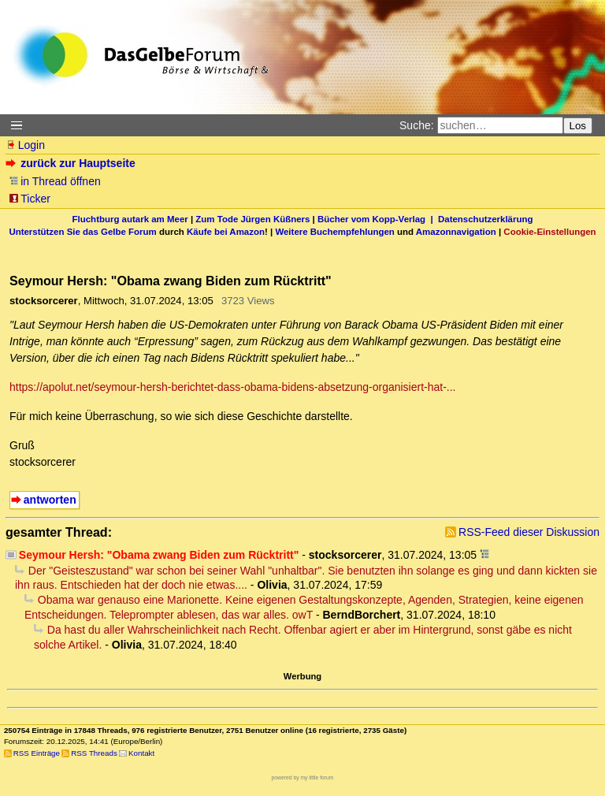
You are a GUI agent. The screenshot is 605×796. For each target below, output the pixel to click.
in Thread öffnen (55, 181)
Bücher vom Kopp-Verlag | (377, 219)
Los (578, 126)
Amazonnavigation (456, 231)
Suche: (416, 125)
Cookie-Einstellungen (549, 231)
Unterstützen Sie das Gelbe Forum (82, 231)
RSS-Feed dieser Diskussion (528, 532)
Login (25, 145)
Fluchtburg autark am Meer (130, 219)
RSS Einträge (36, 753)
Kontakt (141, 753)
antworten (50, 499)
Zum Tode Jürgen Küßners (252, 219)
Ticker (29, 198)
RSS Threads (94, 753)
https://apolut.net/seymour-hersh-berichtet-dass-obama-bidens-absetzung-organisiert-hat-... (232, 387)
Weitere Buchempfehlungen (334, 231)
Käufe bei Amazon (226, 231)
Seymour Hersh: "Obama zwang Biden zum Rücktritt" (159, 555)
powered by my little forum (303, 777)
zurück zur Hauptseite (72, 163)
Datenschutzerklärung (485, 219)
